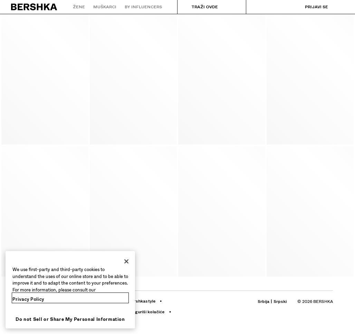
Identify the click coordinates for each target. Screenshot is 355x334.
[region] (70, 289)
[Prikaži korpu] (339, 7)
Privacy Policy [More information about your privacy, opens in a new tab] (28, 299)
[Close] (126, 261)
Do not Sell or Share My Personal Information (70, 319)
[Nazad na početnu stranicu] (34, 7)
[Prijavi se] (309, 7)
